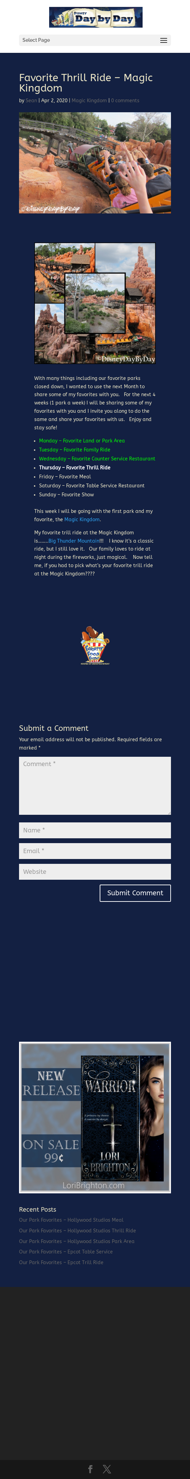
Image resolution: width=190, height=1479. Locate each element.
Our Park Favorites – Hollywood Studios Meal (71, 1220)
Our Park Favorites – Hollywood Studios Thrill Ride (77, 1231)
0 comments (125, 101)
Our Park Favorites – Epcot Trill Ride (61, 1263)
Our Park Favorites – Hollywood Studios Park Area (77, 1241)
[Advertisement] (71, 985)
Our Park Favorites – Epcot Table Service (66, 1252)
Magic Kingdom (89, 101)
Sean (31, 101)
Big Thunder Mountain (73, 541)
